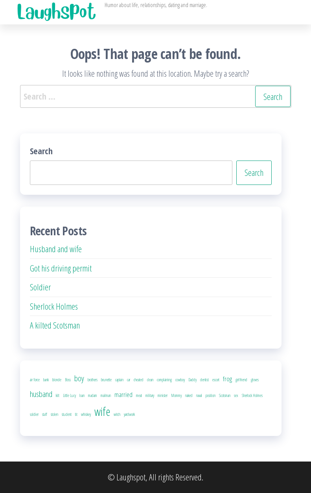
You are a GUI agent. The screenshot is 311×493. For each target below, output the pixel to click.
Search (41, 151)
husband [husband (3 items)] (41, 393)
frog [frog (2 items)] (227, 378)
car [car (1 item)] (128, 379)
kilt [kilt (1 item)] (57, 395)
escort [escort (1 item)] (215, 379)
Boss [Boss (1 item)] (68, 379)
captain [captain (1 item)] (119, 379)
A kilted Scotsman (55, 325)
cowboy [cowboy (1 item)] (180, 379)
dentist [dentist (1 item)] (204, 379)
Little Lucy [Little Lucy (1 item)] (69, 395)
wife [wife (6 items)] (102, 411)
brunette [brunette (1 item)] (106, 379)
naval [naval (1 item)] (199, 395)
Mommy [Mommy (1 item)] (176, 395)
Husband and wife (56, 249)
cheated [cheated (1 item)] (139, 379)
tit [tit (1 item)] (76, 414)
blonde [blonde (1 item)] (56, 379)
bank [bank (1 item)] (46, 379)
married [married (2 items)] (123, 394)
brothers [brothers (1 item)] (93, 379)
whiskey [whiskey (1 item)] (86, 414)
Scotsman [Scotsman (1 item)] (224, 395)
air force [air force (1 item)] (35, 379)
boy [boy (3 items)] (79, 378)
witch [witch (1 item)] (117, 414)
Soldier (40, 287)
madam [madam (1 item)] (92, 395)
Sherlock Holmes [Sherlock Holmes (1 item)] (252, 395)
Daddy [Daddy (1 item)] (192, 379)
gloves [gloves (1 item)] (255, 379)
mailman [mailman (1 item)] (106, 395)
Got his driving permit (61, 268)
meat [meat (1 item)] (139, 395)
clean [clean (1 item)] (150, 379)
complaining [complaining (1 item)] (164, 379)
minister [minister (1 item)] (162, 395)
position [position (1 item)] (210, 395)
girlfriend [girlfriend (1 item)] (241, 379)
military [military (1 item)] (149, 395)
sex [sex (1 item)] (236, 395)
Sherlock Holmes (54, 306)
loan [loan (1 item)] (82, 395)
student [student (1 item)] (67, 414)
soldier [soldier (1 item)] (34, 414)
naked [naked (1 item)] (189, 395)
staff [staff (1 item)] (44, 414)
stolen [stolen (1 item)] (54, 414)
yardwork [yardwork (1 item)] (129, 414)
